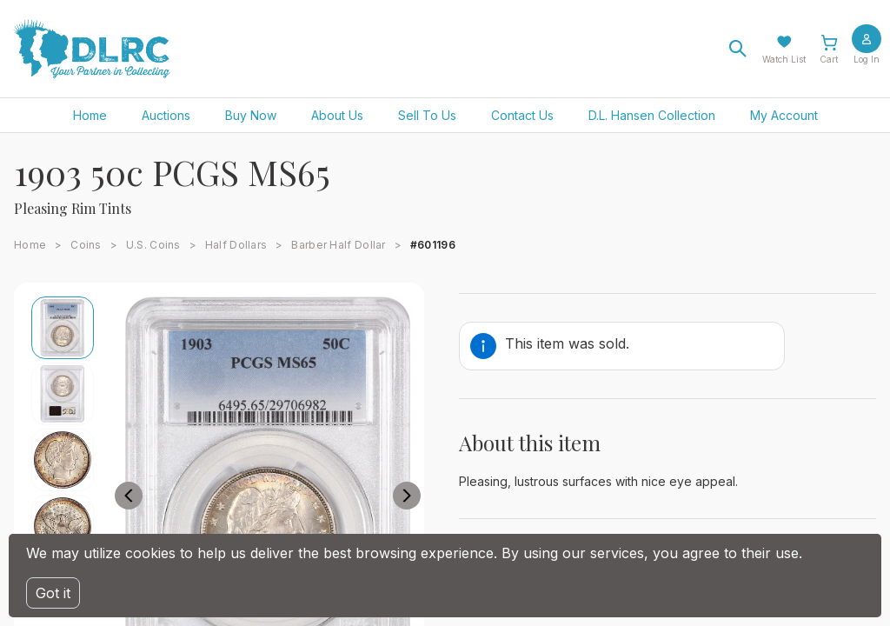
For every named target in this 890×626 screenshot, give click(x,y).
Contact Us (522, 115)
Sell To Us (427, 115)
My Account (784, 115)
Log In (866, 59)
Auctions (166, 115)
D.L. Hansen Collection (651, 115)
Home (90, 115)
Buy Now (250, 115)
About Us (337, 115)
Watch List (784, 59)
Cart (829, 59)
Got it (53, 593)
